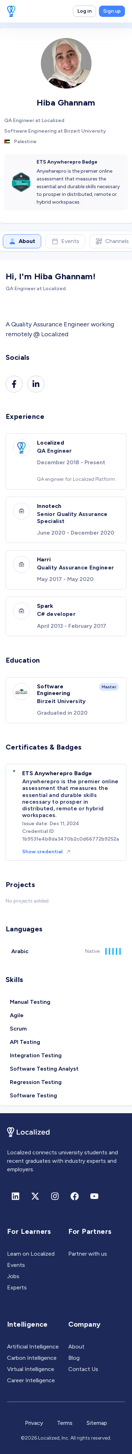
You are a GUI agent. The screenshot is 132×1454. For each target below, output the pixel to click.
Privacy (34, 1423)
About (22, 241)
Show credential (46, 852)
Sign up (112, 11)
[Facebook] (14, 384)
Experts (17, 1287)
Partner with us (87, 1253)
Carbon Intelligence (32, 1357)
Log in (84, 11)
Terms (65, 1423)
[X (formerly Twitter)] (35, 1196)
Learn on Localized (31, 1253)
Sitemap (97, 1423)
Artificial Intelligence (33, 1346)
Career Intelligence (31, 1380)
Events (65, 241)
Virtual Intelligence (30, 1369)
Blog (74, 1357)
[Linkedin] (35, 384)
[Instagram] (54, 1196)
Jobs (13, 1276)
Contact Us (83, 1369)
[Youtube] (94, 1196)
